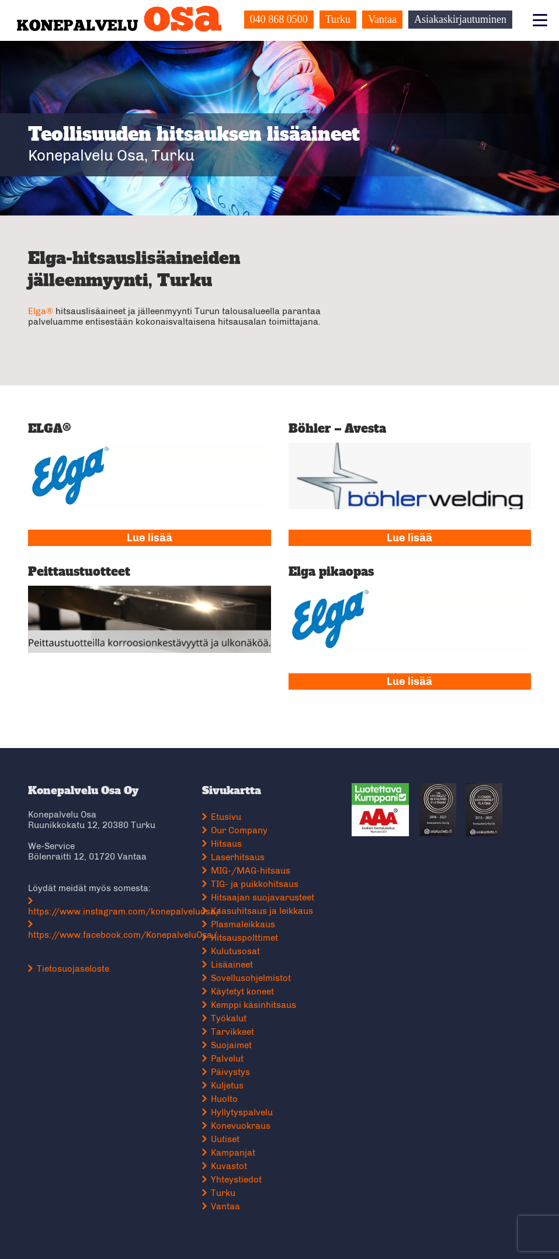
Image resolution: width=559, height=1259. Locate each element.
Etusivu (226, 817)
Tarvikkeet (232, 1032)
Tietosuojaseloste (73, 969)
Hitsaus (226, 844)
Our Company (239, 830)
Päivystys (230, 1072)
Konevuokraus (240, 1126)
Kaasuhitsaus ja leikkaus (262, 911)
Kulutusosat (235, 951)
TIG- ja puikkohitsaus (254, 884)
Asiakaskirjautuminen (460, 19)
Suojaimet (231, 1045)
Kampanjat (233, 1152)
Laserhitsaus (238, 857)
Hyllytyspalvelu (242, 1112)
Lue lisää (149, 537)
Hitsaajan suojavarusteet (262, 897)
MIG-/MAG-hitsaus (250, 870)
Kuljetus (227, 1085)
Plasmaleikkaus (243, 924)
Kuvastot (229, 1166)
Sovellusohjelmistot (251, 978)
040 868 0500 (279, 19)
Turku (337, 19)
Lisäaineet (232, 964)
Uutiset (225, 1139)
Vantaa (382, 19)
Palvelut (227, 1058)
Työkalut (228, 1018)
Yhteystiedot (236, 1179)
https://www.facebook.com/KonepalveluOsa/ (122, 935)
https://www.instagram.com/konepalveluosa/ (124, 911)
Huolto (224, 1099)
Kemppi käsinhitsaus (253, 1005)
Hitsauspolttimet (244, 938)
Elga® (40, 311)
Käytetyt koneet (242, 991)
